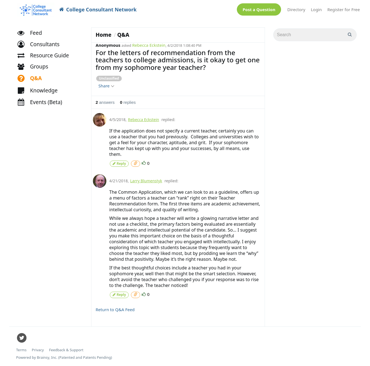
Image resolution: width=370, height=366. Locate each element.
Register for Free (343, 9)
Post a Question (259, 9)
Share (106, 86)
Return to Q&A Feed (115, 308)
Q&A (123, 34)
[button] (41, 46)
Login (316, 9)
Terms (21, 349)
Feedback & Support (66, 349)
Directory (296, 9)
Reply (119, 163)
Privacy (38, 349)
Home (103, 34)
